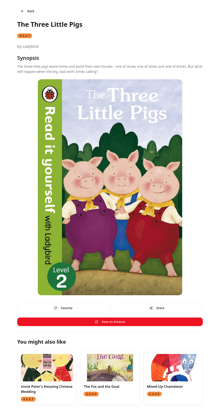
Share (156, 308)
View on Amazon (110, 322)
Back (27, 11)
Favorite (63, 308)
